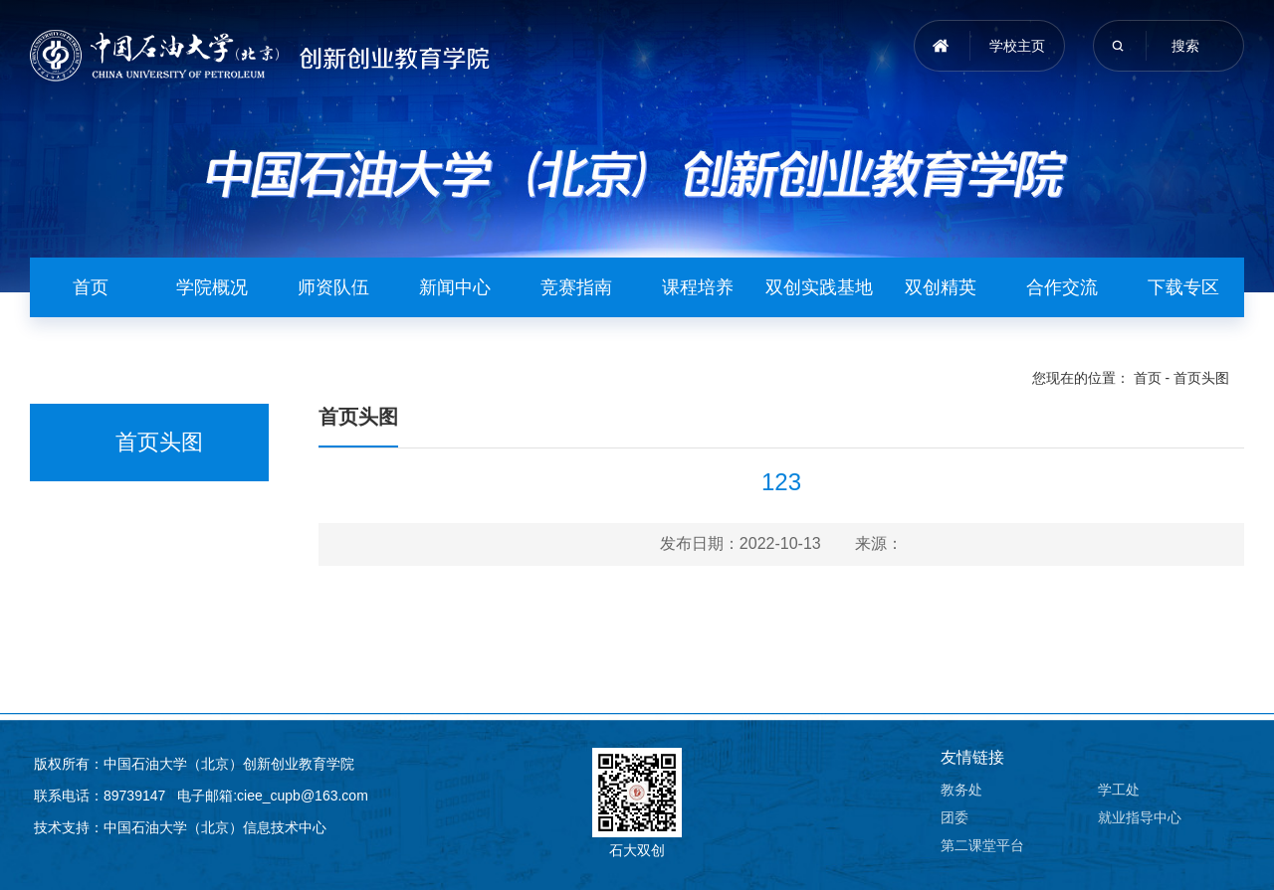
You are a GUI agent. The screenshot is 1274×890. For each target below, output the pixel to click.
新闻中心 (455, 287)
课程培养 (698, 287)
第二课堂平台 (982, 845)
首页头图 (1201, 378)
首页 (90, 287)
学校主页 (1017, 46)
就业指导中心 (1139, 817)
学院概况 (212, 287)
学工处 (1119, 790)
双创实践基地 (819, 287)
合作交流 (1062, 287)
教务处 (961, 790)
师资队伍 (333, 287)
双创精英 (940, 287)
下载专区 (1183, 287)
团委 (954, 817)
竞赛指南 (576, 287)
